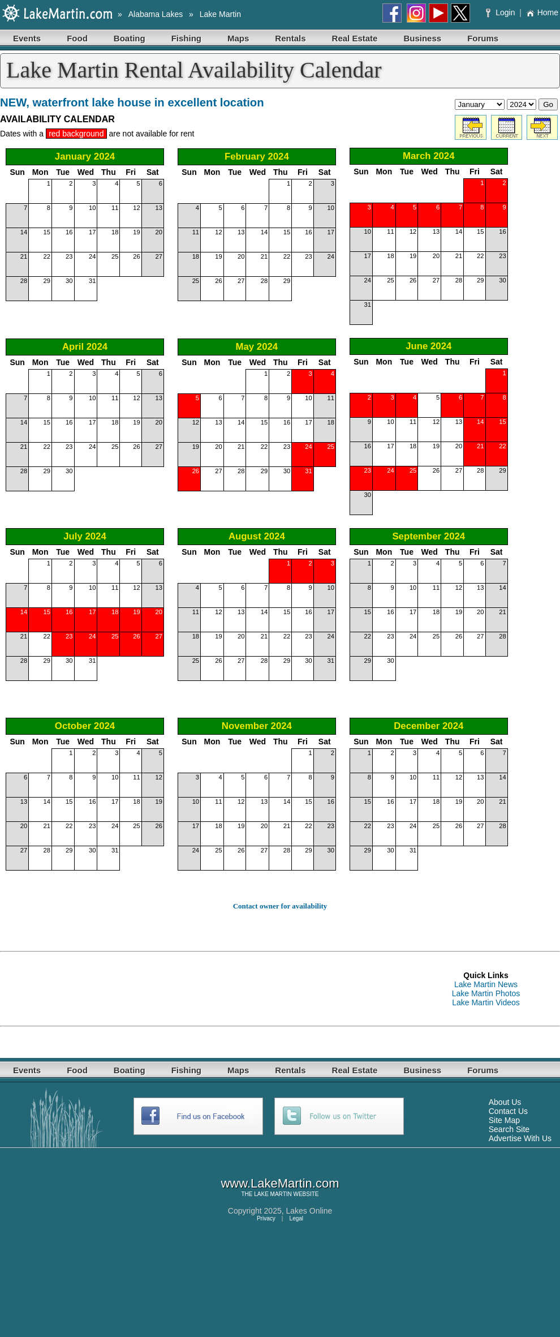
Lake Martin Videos (486, 1002)
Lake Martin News (486, 984)
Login (501, 12)
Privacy (266, 1218)
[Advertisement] (90, 989)
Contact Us (508, 1111)
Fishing (186, 38)
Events (27, 38)
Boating (129, 38)
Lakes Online (309, 1210)
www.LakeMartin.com (280, 1183)
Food (77, 38)
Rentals (290, 38)
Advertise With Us (520, 1138)
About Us (505, 1102)
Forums (482, 38)
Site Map (504, 1120)
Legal (296, 1218)
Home (542, 12)
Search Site (509, 1129)
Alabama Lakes (155, 14)
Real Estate (355, 38)
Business (422, 38)
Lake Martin (220, 14)
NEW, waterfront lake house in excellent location (132, 102)
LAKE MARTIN (273, 1194)
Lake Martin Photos (486, 993)
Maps (238, 38)
